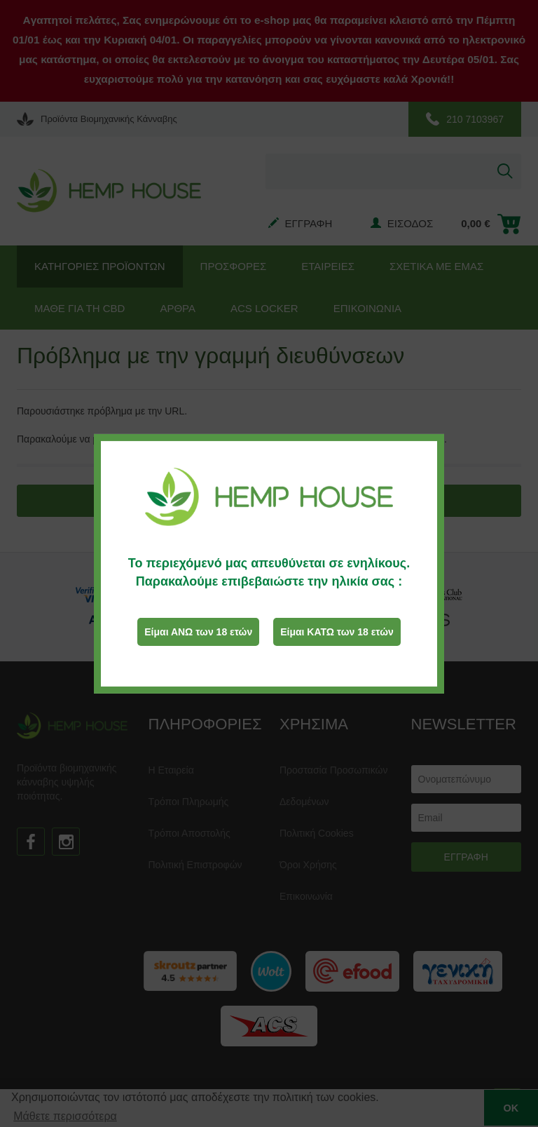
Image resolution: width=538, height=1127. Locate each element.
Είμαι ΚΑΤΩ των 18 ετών (337, 631)
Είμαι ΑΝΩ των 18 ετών (198, 631)
